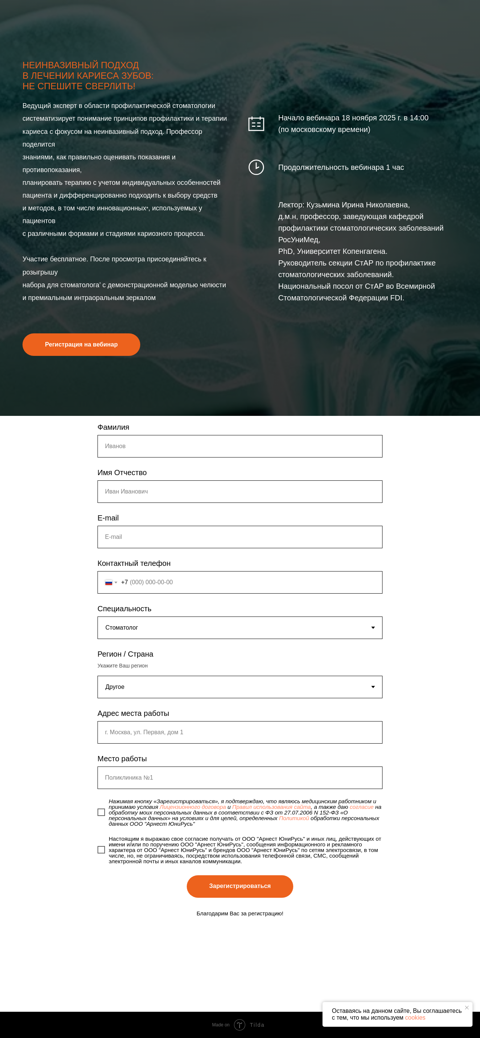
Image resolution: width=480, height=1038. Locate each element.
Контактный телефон (134, 563)
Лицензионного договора (193, 807)
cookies (415, 1017)
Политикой (294, 818)
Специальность (125, 608)
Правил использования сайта (271, 807)
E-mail (108, 518)
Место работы (122, 758)
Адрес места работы (133, 713)
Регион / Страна (125, 654)
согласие (362, 807)
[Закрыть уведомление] (467, 1007)
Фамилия (113, 427)
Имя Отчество (122, 472)
